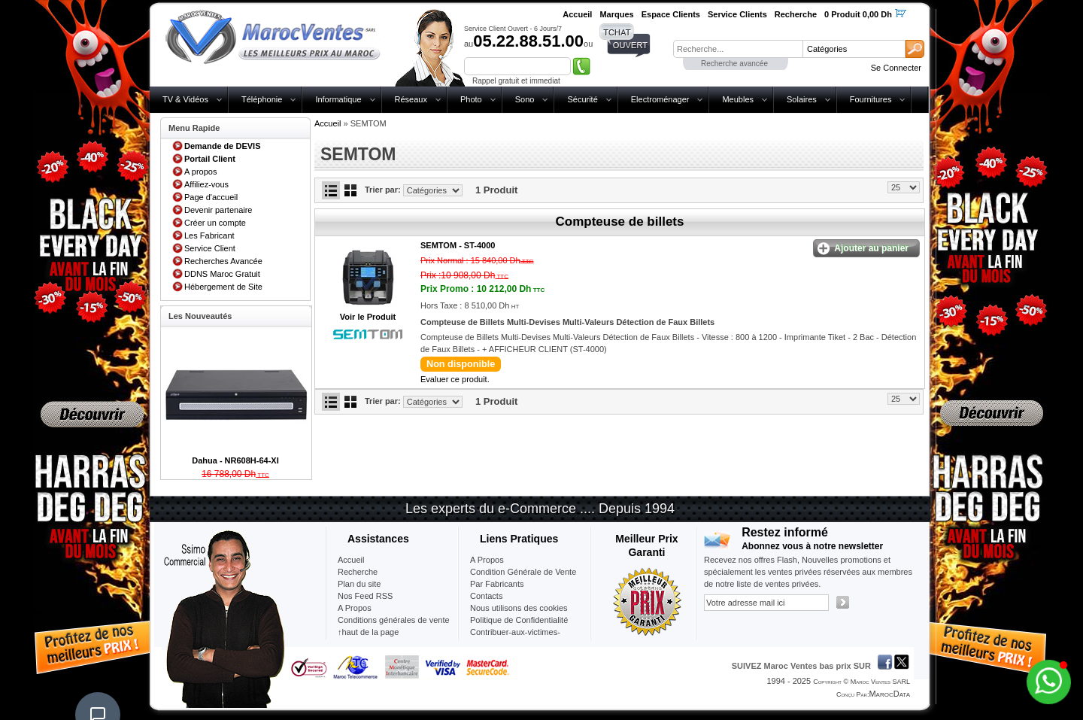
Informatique (338, 99)
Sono (525, 99)
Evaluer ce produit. (455, 379)
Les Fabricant (209, 235)
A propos (200, 171)
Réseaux (411, 99)
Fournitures (871, 99)
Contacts (486, 595)
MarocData (889, 693)
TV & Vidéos (185, 99)
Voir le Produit (368, 316)
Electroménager (660, 99)
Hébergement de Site (223, 286)
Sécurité (582, 99)
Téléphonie (261, 99)
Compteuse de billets (620, 221)
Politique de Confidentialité (519, 619)
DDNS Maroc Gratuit (222, 273)
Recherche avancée (734, 63)
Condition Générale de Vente (523, 571)
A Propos (487, 559)
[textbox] (737, 49)
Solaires (802, 99)
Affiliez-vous (206, 184)
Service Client (209, 248)
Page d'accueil (211, 197)
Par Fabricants (497, 583)
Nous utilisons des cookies (519, 607)
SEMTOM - (457, 245)
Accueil (327, 123)
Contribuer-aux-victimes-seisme (515, 638)
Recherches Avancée (223, 261)
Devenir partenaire (218, 209)
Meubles (738, 99)
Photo (471, 99)
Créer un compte (215, 222)
